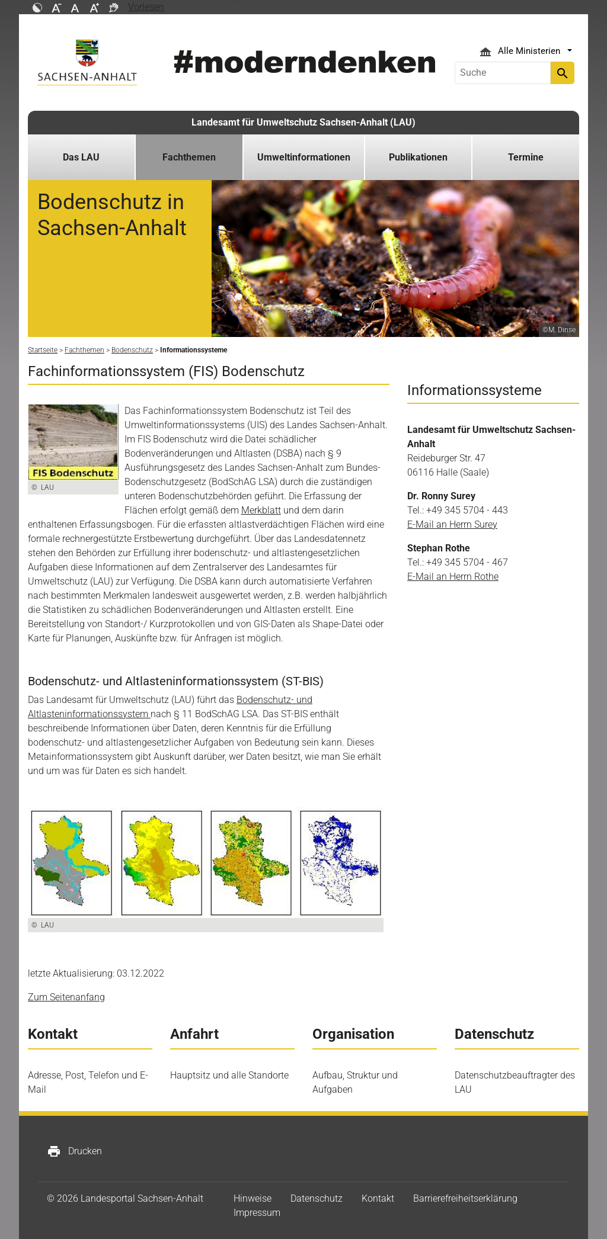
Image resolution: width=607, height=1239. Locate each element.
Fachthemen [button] (189, 157)
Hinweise (252, 1198)
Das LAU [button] (81, 157)
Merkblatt (261, 510)
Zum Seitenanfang (66, 997)
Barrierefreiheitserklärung (465, 1198)
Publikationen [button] (418, 157)
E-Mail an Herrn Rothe (453, 576)
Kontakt (378, 1198)
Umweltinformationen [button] (303, 157)
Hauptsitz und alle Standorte (229, 1075)
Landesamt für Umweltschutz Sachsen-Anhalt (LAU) (303, 122)
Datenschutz (316, 1198)
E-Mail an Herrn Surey (452, 524)
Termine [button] (526, 157)
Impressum (257, 1212)
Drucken (74, 1151)
